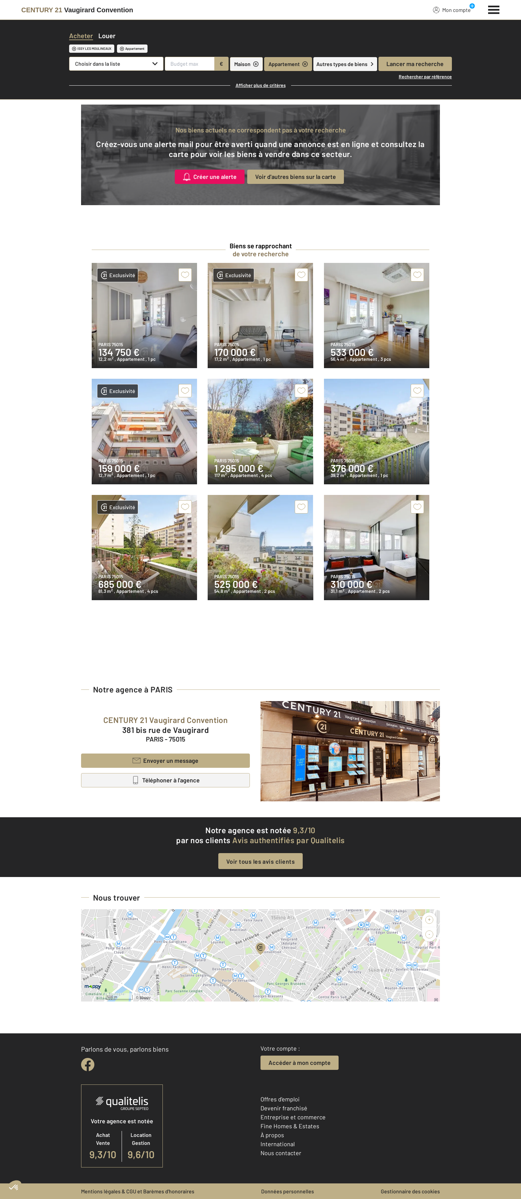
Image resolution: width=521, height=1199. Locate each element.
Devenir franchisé (283, 1108)
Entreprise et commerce (293, 1117)
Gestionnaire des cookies (410, 1191)
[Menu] (494, 9)
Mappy (145, 997)
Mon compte (452, 9)
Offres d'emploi (280, 1099)
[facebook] (87, 1064)
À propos (272, 1135)
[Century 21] (77, 10)
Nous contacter (280, 1153)
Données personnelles (287, 1191)
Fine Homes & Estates (289, 1126)
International (277, 1144)
